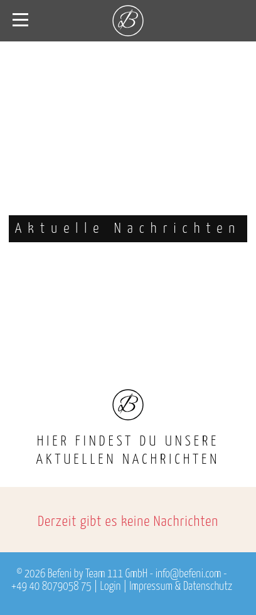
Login (110, 586)
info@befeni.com (188, 574)
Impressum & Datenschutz (180, 586)
